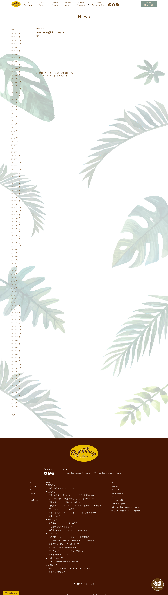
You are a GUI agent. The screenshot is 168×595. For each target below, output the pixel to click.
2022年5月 (15, 187)
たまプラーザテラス (89, 507)
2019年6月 (15, 306)
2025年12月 (16, 41)
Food (32, 491)
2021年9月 (15, 215)
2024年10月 (16, 90)
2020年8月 (15, 261)
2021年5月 (15, 229)
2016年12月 (16, 404)
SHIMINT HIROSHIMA (72, 556)
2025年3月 (15, 72)
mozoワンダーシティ (86, 524)
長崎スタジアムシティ (58, 566)
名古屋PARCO (54, 517)
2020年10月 (16, 254)
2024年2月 (15, 118)
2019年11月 (16, 289)
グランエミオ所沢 (81, 500)
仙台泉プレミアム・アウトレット (67, 482)
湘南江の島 (88, 489)
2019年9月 (15, 295)
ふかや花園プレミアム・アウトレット (64, 507)
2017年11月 (16, 369)
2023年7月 (15, 139)
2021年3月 (15, 236)
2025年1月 (15, 79)
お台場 (56, 489)
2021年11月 (16, 208)
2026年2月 (15, 37)
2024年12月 (16, 83)
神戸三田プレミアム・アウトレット (63, 531)
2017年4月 (15, 390)
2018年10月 (16, 334)
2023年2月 (15, 156)
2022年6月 (15, 184)
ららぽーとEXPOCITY (57, 535)
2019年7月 (15, 302)
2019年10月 (16, 292)
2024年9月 (15, 93)
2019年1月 (15, 323)
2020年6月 (15, 268)
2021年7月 (15, 222)
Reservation (98, 5)
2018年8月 (15, 341)
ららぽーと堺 (72, 538)
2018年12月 (16, 327)
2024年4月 (15, 111)
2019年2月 (15, 320)
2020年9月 (15, 257)
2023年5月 (15, 145)
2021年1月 (15, 243)
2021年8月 (15, 219)
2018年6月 (15, 344)
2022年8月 (15, 177)
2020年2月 (15, 278)
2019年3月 (15, 316)
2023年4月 (15, 149)
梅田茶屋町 (84, 531)
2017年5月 (15, 386)
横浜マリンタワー (56, 496)
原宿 (51, 489)
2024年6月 (15, 104)
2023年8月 (15, 135)
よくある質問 (117, 494)
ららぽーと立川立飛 (74, 489)
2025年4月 (15, 69)
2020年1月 (15, 282)
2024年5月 (15, 107)
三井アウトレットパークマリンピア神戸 (65, 545)
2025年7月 (15, 58)
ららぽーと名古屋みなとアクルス (62, 521)
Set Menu (33, 498)
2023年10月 (16, 132)
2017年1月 (15, 400)
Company (115, 491)
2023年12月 (16, 125)
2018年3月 (15, 355)
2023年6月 (15, 142)
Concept (28, 5)
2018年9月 (15, 337)
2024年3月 (15, 114)
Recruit (81, 5)
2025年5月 (15, 65)
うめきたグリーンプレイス (60, 549)
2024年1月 (15, 121)
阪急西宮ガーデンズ (57, 538)
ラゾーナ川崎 (54, 493)
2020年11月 (16, 250)
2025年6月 (15, 62)
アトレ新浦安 (95, 500)
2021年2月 (15, 240)
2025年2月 (15, 76)
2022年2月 (15, 198)
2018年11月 (16, 330)
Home (32, 477)
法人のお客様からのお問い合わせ (109, 467)
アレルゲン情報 (118, 498)
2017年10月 (16, 372)
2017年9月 (15, 376)
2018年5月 (15, 348)
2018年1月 (15, 362)
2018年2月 (15, 358)
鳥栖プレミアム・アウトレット (62, 563)
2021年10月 (16, 212)
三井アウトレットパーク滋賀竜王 (62, 542)
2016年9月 (15, 407)
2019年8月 (15, 299)
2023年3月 (15, 152)
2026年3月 (15, 34)
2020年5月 (15, 271)
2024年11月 (16, 86)
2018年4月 (15, 351)
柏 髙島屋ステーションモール (61, 500)
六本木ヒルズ (54, 510)
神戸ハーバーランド (75, 535)
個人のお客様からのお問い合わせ (77, 467)
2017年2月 (15, 397)
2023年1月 (15, 159)
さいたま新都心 (67, 493)
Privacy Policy (117, 487)
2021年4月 (15, 233)
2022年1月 (15, 201)
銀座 (62, 489)
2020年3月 (15, 275)
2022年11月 (16, 166)
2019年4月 (15, 313)
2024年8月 (15, 97)
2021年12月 (16, 205)
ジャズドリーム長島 (69, 517)
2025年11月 (16, 44)
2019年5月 (15, 309)
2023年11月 (16, 128)
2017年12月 (16, 365)
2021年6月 (15, 226)
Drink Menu (34, 494)
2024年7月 (15, 100)
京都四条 (89, 535)
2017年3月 (15, 393)
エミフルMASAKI (56, 556)
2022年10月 (16, 170)
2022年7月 (15, 180)
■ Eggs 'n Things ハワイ (84, 578)
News (67, 5)
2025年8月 (15, 55)
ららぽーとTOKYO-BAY (85, 493)
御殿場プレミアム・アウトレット (62, 524)
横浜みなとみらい (72, 496)
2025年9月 (15, 51)
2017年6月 (15, 383)
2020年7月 (15, 264)
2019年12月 (16, 285)
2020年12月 (16, 247)
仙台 (51, 482)
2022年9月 (15, 173)
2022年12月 (16, 163)
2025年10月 (16, 48)
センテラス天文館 (83, 563)
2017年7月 (15, 379)
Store (55, 5)
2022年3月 (15, 194)
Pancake (33, 487)
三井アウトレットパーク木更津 (62, 503)
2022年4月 (15, 191)
